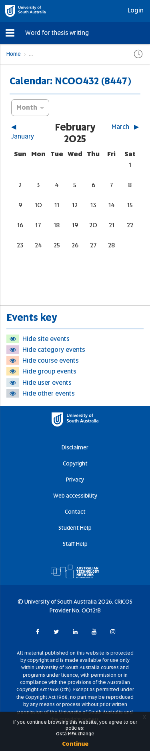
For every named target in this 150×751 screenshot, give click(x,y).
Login (136, 10)
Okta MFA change (75, 734)
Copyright (75, 463)
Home (13, 54)
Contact (75, 511)
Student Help (75, 527)
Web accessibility (75, 495)
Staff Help (75, 543)
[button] (10, 33)
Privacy (75, 479)
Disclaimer (75, 447)
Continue (75, 743)
